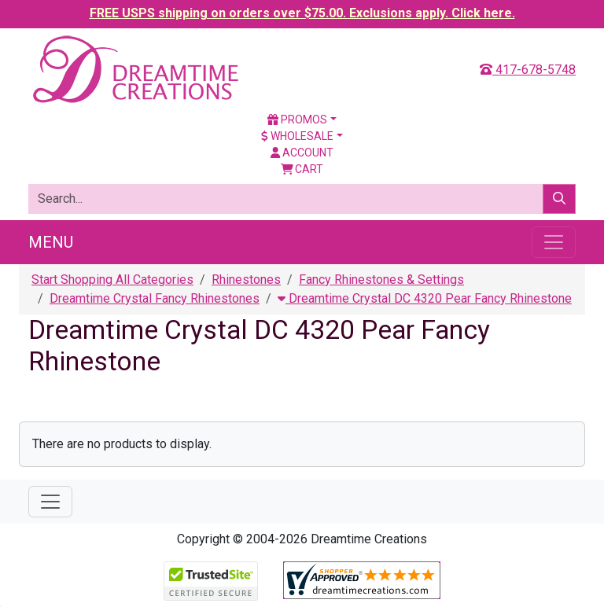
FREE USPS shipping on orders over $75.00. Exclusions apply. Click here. (302, 13)
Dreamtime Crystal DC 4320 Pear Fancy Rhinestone (425, 298)
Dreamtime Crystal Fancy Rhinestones (155, 298)
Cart (302, 169)
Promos (297, 119)
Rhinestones (246, 279)
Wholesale (297, 136)
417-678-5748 (528, 69)
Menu (50, 242)
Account (302, 152)
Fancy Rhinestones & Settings (381, 279)
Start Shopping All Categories (112, 279)
